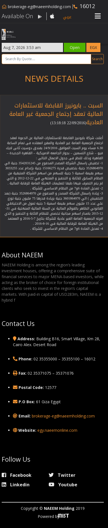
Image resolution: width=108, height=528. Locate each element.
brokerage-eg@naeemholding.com (39, 6)
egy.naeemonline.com (57, 430)
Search (97, 59)
